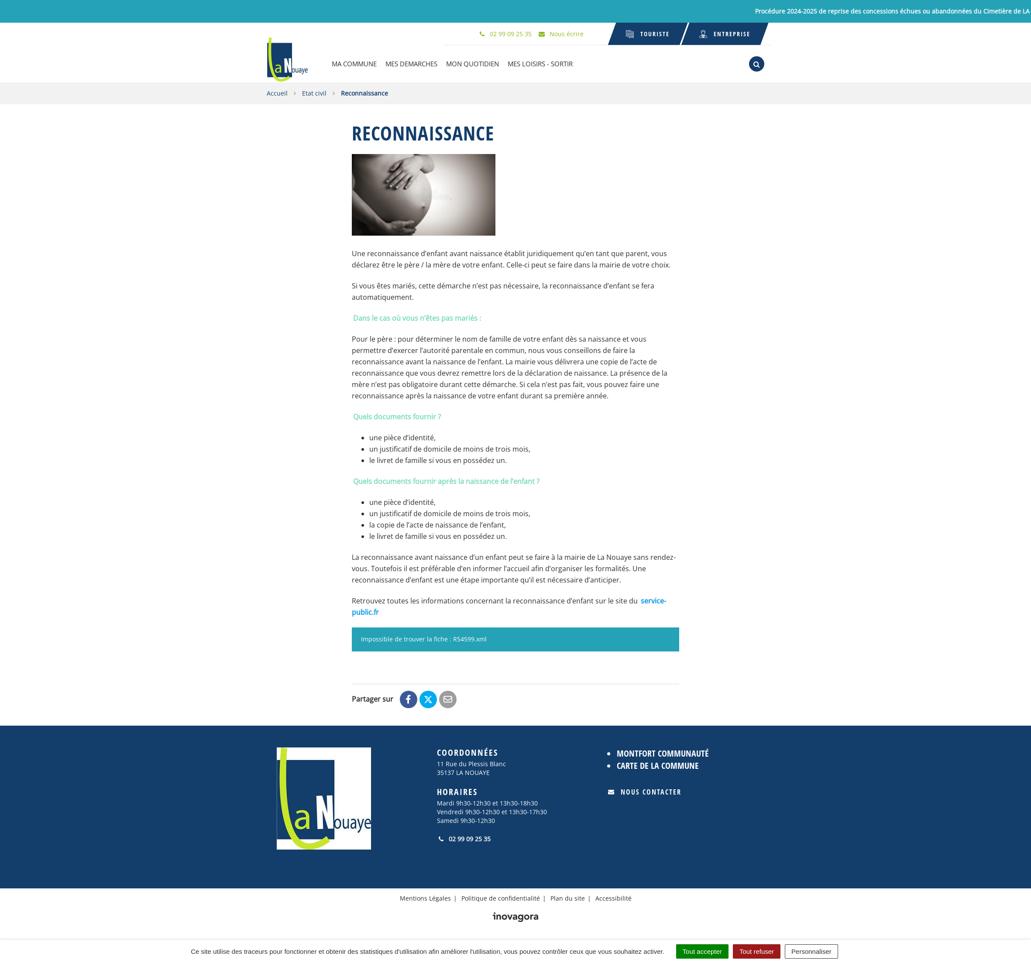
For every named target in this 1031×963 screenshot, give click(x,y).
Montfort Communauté (663, 753)
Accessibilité (613, 898)
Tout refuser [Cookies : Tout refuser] (756, 951)
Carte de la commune (658, 765)
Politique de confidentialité (500, 898)
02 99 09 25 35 (464, 839)
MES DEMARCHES (412, 63)
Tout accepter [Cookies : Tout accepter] (702, 951)
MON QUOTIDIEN (473, 63)
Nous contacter (644, 792)
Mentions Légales (425, 898)
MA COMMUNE (354, 63)
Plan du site (567, 898)
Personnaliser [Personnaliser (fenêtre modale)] (811, 951)
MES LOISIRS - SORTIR (540, 63)
